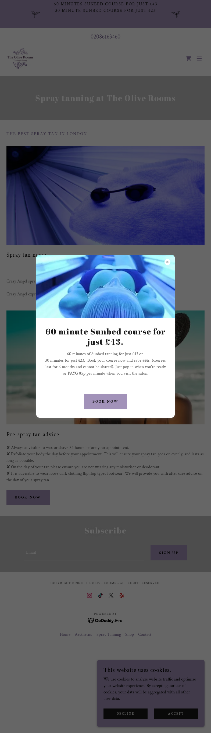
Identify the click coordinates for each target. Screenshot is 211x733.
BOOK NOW (105, 401)
